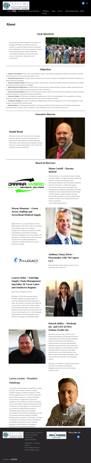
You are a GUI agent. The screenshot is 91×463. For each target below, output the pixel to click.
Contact (45, 13)
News (53, 11)
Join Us (60, 11)
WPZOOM (14, 459)
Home (9, 11)
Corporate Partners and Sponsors (29, 11)
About (14, 11)
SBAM (82, 11)
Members (46, 11)
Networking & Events (72, 11)
